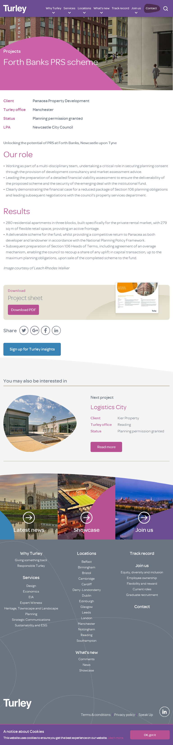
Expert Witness (31, 603)
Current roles (142, 589)
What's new (101, 8)
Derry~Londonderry (87, 590)
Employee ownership (142, 578)
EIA (31, 597)
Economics (31, 591)
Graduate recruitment (142, 595)
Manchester (86, 624)
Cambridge (86, 579)
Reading (86, 635)
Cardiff (87, 584)
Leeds (86, 612)
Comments (86, 659)
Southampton (86, 641)
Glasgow (86, 607)
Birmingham (86, 567)
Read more (106, 447)
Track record (120, 8)
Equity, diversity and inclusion (142, 572)
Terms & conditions (96, 715)
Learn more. (116, 738)
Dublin (86, 595)
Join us (136, 8)
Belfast (87, 562)
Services (69, 8)
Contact (151, 8)
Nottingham (86, 629)
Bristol (86, 573)
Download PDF (23, 310)
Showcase (86, 670)
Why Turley (53, 8)
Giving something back (31, 560)
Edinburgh (86, 601)
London (86, 618)
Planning (31, 614)
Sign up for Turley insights (32, 349)
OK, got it (150, 735)
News (87, 665)
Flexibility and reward (142, 584)
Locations (84, 8)
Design (31, 586)
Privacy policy (124, 715)
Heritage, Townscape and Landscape (31, 608)
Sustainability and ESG (31, 625)
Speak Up (146, 715)
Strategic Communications (31, 620)
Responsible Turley (31, 566)
